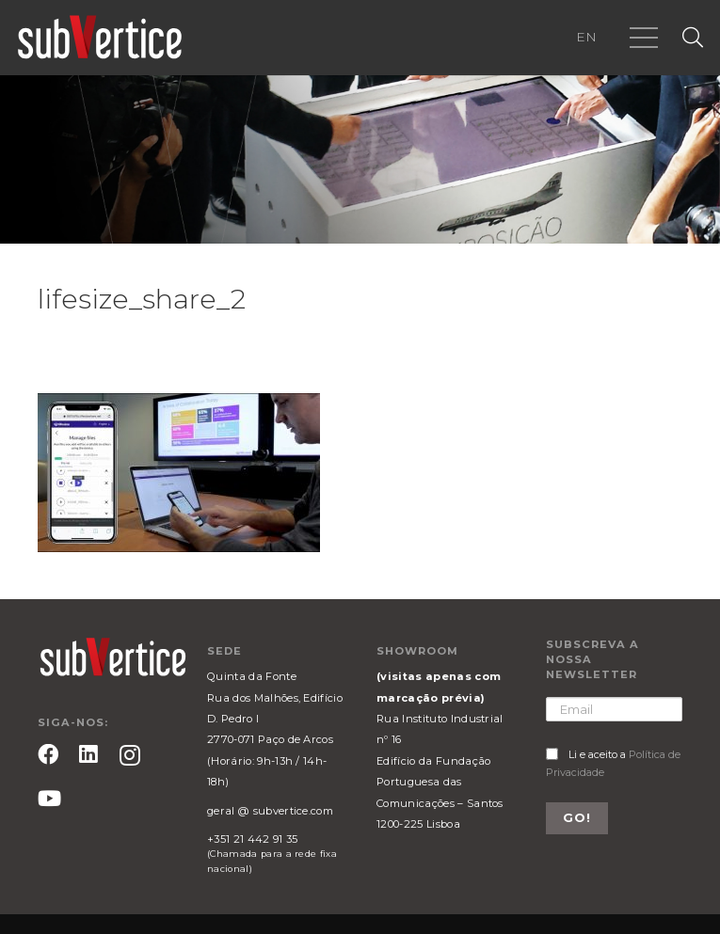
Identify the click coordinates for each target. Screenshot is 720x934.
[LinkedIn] (88, 754)
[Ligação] (99, 37)
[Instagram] (130, 756)
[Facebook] (48, 754)
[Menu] (643, 37)
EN (586, 36)
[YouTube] (49, 798)
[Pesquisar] (692, 38)
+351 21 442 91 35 (252, 839)
